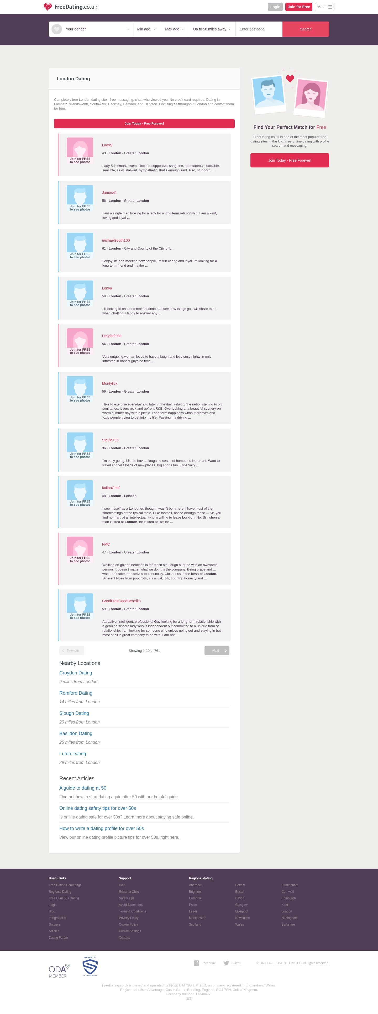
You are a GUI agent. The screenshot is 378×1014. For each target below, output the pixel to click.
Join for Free (299, 7)
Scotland (195, 924)
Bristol (239, 892)
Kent (284, 905)
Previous (73, 650)
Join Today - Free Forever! (144, 123)
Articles (54, 931)
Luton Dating (72, 753)
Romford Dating (75, 693)
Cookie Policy (128, 924)
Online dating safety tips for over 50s (97, 808)
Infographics (57, 918)
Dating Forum (58, 937)
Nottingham (289, 918)
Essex (193, 905)
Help (122, 885)
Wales (239, 924)
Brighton (195, 892)
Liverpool (241, 911)
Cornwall (287, 892)
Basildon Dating (75, 733)
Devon (239, 898)
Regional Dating (60, 892)
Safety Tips (126, 898)
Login (275, 7)
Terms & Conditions (132, 911)
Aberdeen (196, 885)
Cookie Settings (130, 931)
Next (215, 650)
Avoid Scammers (131, 905)
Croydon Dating (75, 672)
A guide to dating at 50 (82, 788)
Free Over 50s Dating (64, 898)
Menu (322, 7)
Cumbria (195, 898)
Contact (124, 937)
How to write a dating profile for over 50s (101, 828)
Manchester (197, 918)
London (286, 911)
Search (306, 29)
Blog (52, 911)
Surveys (54, 924)
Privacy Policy (129, 918)
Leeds (193, 911)
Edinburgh (288, 898)
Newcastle (242, 918)
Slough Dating (74, 713)
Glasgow (241, 905)
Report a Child (129, 892)
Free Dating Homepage (65, 885)
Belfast (240, 885)
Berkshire (288, 924)
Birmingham (289, 885)
